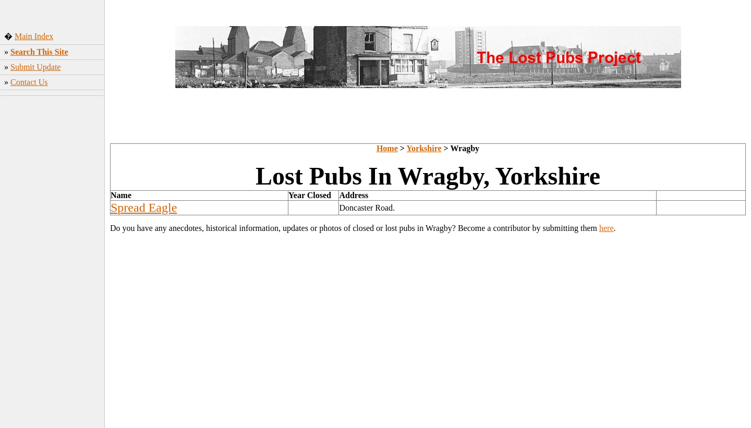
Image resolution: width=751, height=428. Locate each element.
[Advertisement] (52, 263)
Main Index (34, 36)
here (606, 228)
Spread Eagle (144, 207)
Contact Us (29, 82)
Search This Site (39, 51)
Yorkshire (423, 148)
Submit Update (35, 67)
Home (387, 148)
